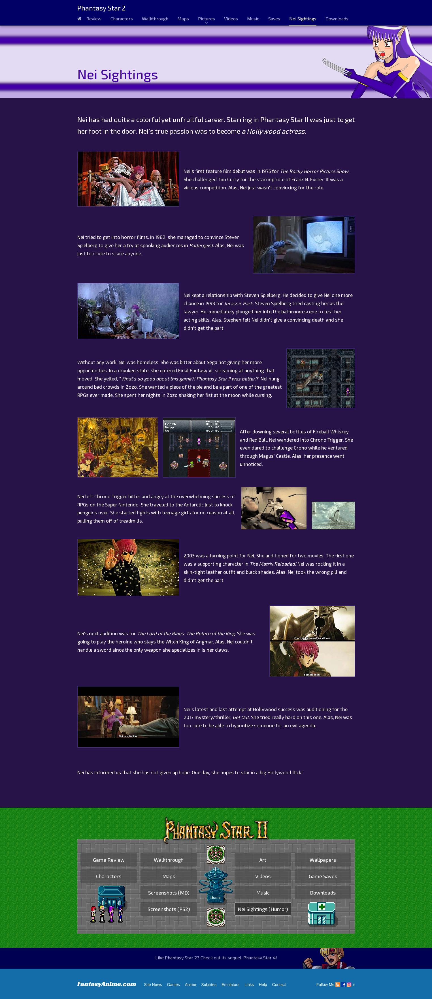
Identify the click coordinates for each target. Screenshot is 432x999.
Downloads (336, 18)
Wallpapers (323, 860)
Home (215, 897)
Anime (190, 984)
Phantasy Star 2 (101, 8)
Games (173, 984)
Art (262, 860)
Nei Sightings (302, 18)
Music (253, 18)
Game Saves (323, 876)
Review (93, 18)
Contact (279, 984)
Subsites (208, 984)
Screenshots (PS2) (169, 909)
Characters (121, 18)
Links (249, 984)
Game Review (109, 860)
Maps (183, 18)
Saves (274, 18)
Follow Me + (335, 984)
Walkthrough (155, 18)
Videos (231, 18)
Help (263, 984)
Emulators (230, 984)
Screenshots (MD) (169, 892)
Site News (153, 984)
